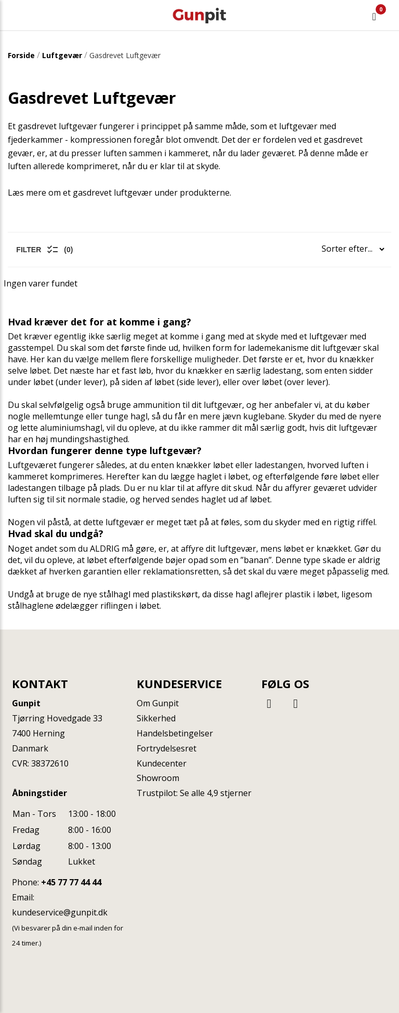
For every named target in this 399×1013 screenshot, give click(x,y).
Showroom (158, 778)
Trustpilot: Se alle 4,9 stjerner (194, 793)
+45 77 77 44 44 (71, 882)
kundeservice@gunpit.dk (60, 912)
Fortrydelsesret (166, 748)
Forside (21, 55)
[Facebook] (270, 702)
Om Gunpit (158, 703)
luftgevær (223, 404)
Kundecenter (162, 763)
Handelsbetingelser (175, 733)
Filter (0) (44, 249)
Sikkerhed (156, 718)
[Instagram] (295, 702)
